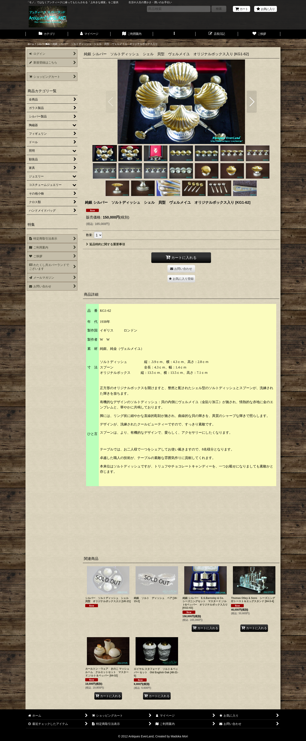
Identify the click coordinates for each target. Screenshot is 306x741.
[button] (174, 34)
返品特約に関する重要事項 (105, 244)
